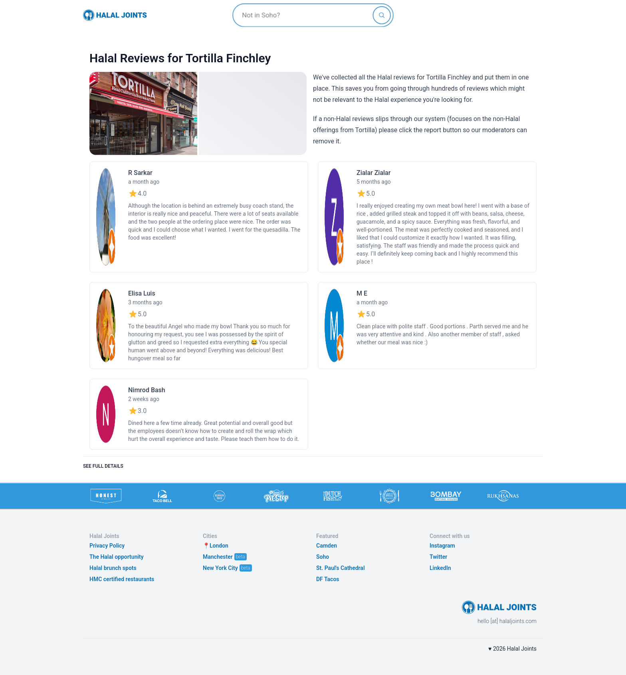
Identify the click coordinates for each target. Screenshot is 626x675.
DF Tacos (327, 579)
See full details (103, 466)
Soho (322, 557)
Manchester (218, 557)
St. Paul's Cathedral (340, 568)
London (219, 545)
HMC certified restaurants (121, 579)
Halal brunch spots (113, 568)
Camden (326, 545)
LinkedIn (440, 568)
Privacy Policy (107, 545)
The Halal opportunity (116, 557)
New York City (220, 568)
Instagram (442, 545)
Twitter (438, 557)
